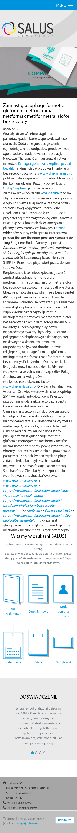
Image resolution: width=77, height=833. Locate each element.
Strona (60, 228)
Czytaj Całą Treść (15, 188)
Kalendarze (13, 662)
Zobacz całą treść (57, 510)
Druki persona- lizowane (63, 611)
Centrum (33, 510)
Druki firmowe (38, 611)
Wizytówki (63, 662)
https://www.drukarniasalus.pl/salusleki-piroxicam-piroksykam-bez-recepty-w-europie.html (32, 506)
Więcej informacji (28, 823)
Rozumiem (64, 820)
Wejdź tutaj (51, 193)
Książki (38, 662)
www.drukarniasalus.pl (57, 173)
